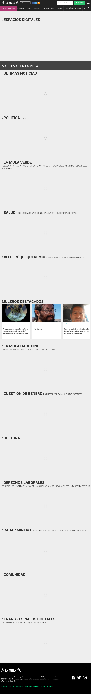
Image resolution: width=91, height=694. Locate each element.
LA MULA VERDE (49, 8)
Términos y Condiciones (16, 686)
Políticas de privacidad (32, 686)
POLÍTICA (37, 8)
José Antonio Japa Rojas (71, 324)
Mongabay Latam (8, 324)
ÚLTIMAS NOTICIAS (24, 8)
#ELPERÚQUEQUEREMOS (73, 8)
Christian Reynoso (39, 324)
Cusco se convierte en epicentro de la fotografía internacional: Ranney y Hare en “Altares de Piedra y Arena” (76, 331)
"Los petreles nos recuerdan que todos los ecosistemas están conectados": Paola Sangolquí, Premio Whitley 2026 (15, 331)
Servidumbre (38, 329)
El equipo (4, 686)
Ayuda (43, 686)
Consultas (50, 686)
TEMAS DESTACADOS (8, 8)
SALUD (59, 8)
